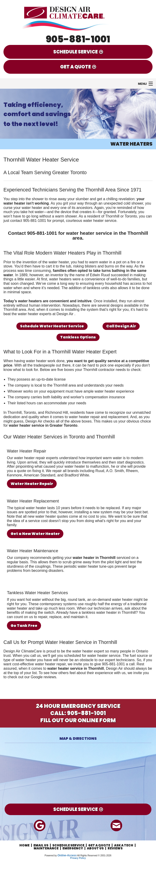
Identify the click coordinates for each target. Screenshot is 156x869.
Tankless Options (78, 337)
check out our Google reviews (32, 677)
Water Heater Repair (32, 483)
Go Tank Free (24, 625)
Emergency (72, 848)
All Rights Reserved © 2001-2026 (94, 855)
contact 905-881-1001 (28, 221)
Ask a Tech (123, 845)
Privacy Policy (78, 858)
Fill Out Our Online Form (78, 720)
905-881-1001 (78, 39)
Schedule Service (68, 845)
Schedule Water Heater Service (52, 326)
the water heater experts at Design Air (43, 314)
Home (24, 845)
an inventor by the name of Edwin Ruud (77, 275)
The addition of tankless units (85, 288)
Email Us (40, 845)
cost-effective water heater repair (39, 664)
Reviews (115, 848)
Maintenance (46, 848)
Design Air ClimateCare (22, 651)
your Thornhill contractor (95, 370)
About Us (95, 848)
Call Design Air (121, 326)
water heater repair (84, 417)
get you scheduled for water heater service (86, 656)
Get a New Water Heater (35, 533)
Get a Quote (99, 845)
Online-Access (67, 855)
